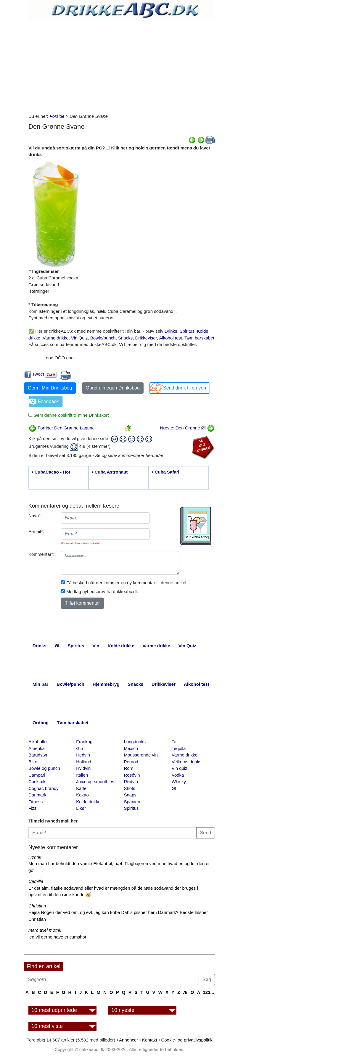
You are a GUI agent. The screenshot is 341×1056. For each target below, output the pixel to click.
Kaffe (81, 788)
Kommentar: (41, 554)
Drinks (171, 331)
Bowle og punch (44, 768)
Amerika (36, 748)
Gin (79, 748)
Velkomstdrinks (187, 761)
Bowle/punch (103, 337)
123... (208, 992)
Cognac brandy (43, 788)
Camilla (35, 881)
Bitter (33, 761)
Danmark (37, 794)
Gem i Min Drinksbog (50, 387)
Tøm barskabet (199, 337)
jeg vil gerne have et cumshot (57, 936)
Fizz (32, 808)
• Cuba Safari (165, 471)
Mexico (131, 748)
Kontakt (149, 1039)
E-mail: (36, 531)
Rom (128, 768)
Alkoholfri (37, 741)
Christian (37, 905)
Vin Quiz (79, 337)
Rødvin (131, 781)
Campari (36, 774)
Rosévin (132, 774)
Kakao (82, 794)
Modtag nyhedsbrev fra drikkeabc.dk (102, 591)
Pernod (131, 761)
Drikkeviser (146, 337)
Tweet (38, 373)
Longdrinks (135, 741)
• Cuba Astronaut (110, 471)
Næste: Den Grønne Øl (187, 427)
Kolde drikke (88, 801)
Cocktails (37, 781)
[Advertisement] (121, 65)
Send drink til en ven (184, 387)
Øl (174, 788)
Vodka (178, 774)
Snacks (125, 337)
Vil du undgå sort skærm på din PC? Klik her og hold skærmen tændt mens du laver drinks (119, 151)
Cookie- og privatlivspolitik (186, 1039)
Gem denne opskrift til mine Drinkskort (70, 415)
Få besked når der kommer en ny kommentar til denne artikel (126, 582)
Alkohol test (170, 337)
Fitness (35, 801)
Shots (129, 788)
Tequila (179, 748)
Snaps (130, 794)
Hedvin (83, 754)
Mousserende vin (141, 754)
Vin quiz (179, 768)
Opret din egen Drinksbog (113, 387)
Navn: (35, 515)
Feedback (48, 401)
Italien (82, 774)
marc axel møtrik (44, 930)
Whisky (179, 781)
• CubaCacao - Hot (51, 471)
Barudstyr (37, 754)
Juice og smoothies (95, 781)
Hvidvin (83, 768)
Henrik (34, 856)
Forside (57, 116)
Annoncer (128, 1039)
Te (174, 741)
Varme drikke (55, 337)
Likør (81, 808)
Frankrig (84, 741)
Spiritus (187, 331)
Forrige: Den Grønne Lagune (62, 427)
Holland (83, 761)
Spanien (132, 801)
